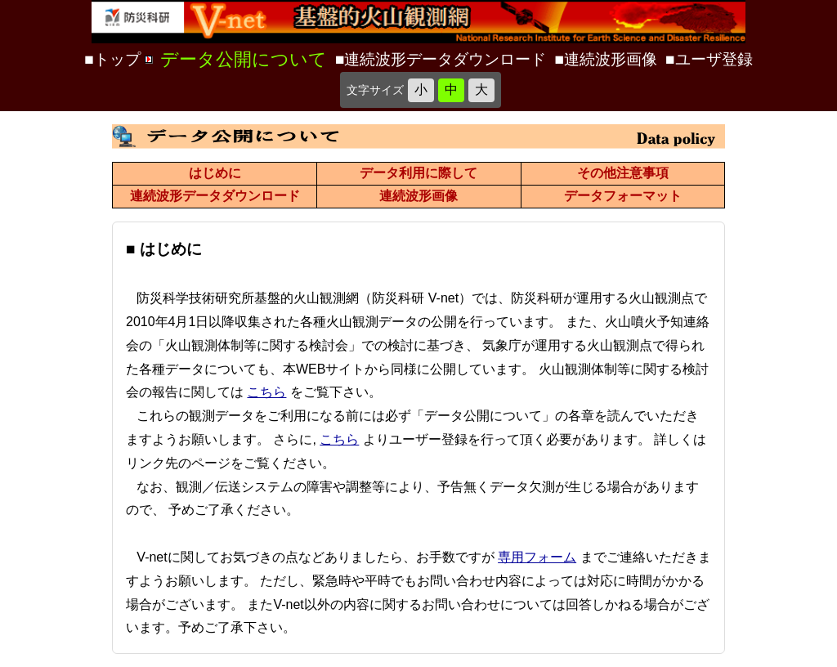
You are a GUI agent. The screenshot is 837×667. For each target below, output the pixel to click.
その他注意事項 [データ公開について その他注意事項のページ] (623, 173)
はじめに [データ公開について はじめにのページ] (215, 173)
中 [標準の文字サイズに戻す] (451, 89)
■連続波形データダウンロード (441, 59)
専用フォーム (537, 557)
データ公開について (243, 59)
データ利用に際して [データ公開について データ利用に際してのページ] (418, 173)
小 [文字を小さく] (420, 89)
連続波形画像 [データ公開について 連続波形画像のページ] (418, 196)
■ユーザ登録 (709, 59)
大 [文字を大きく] (481, 89)
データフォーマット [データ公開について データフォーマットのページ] (623, 196)
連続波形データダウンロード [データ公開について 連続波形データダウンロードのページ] (215, 196)
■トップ (112, 59)
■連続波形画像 (606, 59)
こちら (266, 392)
